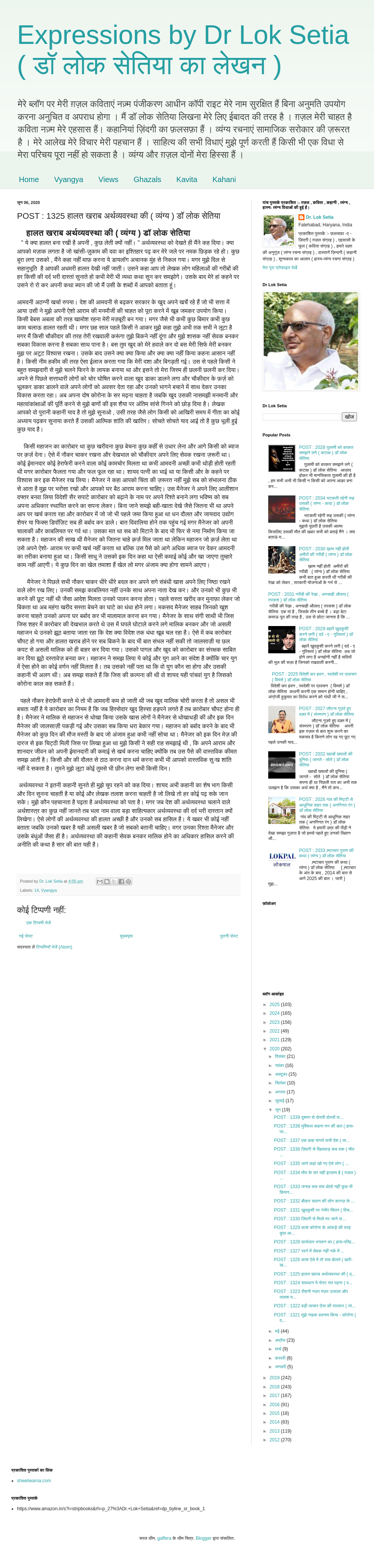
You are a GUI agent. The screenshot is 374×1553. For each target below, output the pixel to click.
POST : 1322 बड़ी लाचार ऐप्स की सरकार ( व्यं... (314, 1305)
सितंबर (281, 1083)
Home (29, 179)
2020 (275, 1048)
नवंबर (280, 1065)
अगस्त (281, 1092)
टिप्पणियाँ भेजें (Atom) (54, 947)
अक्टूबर (282, 1074)
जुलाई (280, 1100)
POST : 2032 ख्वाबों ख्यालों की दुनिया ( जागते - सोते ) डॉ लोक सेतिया (325, 759)
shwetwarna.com (34, 1480)
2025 (275, 1004)
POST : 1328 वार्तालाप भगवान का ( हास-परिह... (314, 1242)
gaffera (164, 1538)
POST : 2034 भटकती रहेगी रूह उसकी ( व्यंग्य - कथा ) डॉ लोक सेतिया (326, 503)
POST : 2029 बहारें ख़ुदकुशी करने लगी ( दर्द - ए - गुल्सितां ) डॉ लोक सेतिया (326, 634)
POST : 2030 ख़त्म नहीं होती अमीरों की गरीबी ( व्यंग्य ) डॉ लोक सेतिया (325, 554)
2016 (275, 1404)
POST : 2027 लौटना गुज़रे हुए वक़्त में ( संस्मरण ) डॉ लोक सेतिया (326, 711)
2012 (275, 1439)
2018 (275, 1386)
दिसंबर (281, 1056)
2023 (275, 1022)
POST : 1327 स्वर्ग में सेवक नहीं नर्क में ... (309, 1251)
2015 (275, 1413)
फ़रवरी (281, 1358)
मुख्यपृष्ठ (126, 936)
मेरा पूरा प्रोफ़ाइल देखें (280, 267)
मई (278, 1331)
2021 (275, 1039)
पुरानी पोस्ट (229, 936)
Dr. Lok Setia (320, 217)
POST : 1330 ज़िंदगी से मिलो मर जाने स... (310, 1218)
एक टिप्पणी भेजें (38, 922)
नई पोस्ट (26, 936)
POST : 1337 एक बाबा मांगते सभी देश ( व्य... (312, 1140)
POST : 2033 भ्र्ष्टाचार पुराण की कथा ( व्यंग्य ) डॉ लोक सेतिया (326, 853)
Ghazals (147, 179)
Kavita (187, 179)
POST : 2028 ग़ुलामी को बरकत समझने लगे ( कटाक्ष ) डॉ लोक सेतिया (326, 453)
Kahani (224, 179)
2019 (275, 1377)
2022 (275, 1031)
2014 (275, 1422)
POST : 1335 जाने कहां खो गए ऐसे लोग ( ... (311, 1163)
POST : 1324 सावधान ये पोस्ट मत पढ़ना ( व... (313, 1282)
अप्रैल (281, 1340)
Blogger (203, 1538)
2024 (275, 1013)
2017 (275, 1395)
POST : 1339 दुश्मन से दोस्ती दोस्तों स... (308, 1117)
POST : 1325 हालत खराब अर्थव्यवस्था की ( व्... (314, 1274)
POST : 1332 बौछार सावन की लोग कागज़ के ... (314, 1201)
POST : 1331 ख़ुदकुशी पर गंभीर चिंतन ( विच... (313, 1210)
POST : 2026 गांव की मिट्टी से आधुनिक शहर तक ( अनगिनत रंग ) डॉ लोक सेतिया (327, 805)
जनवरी (281, 1366)
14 (36, 890)
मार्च (279, 1349)
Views (108, 179)
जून (278, 1109)
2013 (275, 1431)
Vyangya (68, 179)
